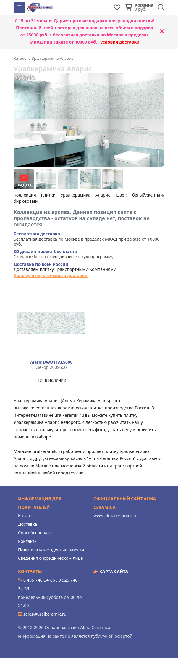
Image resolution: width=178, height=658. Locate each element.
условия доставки (120, 42)
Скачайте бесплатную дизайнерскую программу (64, 254)
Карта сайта (110, 571)
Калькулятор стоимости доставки (51, 275)
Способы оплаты (35, 532)
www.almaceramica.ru (115, 515)
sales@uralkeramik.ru (45, 614)
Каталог (26, 515)
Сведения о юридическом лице (50, 558)
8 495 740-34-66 (39, 580)
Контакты (28, 541)
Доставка (27, 524)
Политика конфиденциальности (51, 550)
